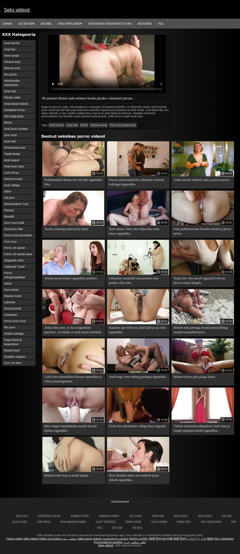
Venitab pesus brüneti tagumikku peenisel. (70, 278)
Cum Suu (10, 241)
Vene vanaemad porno (73, 522)
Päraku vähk (12, 97)
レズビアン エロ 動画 (199, 538)
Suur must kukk (14, 222)
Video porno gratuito (89, 538)
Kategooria (145, 23)
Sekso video (181, 516)
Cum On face (12, 363)
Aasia (8, 283)
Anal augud (11, 160)
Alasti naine (20, 522)
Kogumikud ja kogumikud (13, 342)
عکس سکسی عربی (134, 542)
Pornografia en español (108, 542)
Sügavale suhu (14, 260)
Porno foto (184, 522)
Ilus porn (9, 327)
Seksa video (205, 516)
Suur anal (10, 135)
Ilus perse (10, 74)
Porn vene (158, 516)
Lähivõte (9, 302)
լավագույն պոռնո (115, 538)
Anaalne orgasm (14, 356)
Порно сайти (14, 538)
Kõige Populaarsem (70, 23)
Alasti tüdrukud (105, 522)
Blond (8, 122)
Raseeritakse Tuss (16, 204)
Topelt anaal (12, 153)
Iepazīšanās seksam (49, 516)
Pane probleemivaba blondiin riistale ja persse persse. (202, 231)
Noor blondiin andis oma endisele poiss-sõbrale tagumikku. (134, 478)
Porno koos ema (14, 321)
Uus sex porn (26, 23)
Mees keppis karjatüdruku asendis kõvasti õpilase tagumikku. (70, 428)
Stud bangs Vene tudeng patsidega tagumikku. (138, 376)
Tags (161, 23)
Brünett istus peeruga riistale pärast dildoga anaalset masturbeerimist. (201, 330)
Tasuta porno (159, 522)
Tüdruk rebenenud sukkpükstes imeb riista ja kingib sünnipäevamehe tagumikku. (202, 428)
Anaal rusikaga (14, 333)
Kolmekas (10, 314)
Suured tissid (12, 308)
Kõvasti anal (12, 61)
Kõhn (7, 191)
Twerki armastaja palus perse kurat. (66, 229)
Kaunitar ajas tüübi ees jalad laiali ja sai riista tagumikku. (137, 330)
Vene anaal (11, 55)
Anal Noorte (12, 43)
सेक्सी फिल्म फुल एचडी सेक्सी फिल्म (167, 538)
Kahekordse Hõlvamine (12, 83)
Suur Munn (11, 289)
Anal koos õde (13, 229)
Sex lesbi (117, 528)
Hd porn (9, 197)
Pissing (9, 210)
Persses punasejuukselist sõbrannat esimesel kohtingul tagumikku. (136, 182)
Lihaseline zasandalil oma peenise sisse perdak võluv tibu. (133, 280)
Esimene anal (13, 178)
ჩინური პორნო (138, 538)
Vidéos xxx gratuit (50, 538)
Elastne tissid (12, 296)
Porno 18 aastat (14, 247)
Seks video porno (211, 522)
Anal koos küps (14, 166)
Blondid (9, 216)
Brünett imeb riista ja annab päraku (66, 475)
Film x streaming (224, 538)
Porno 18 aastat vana (18, 254)
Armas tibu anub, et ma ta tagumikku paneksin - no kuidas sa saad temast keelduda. (73, 330)
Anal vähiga (11, 185)
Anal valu (10, 91)
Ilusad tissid (11, 350)
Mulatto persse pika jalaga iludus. (195, 376)
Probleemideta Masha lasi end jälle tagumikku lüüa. (73, 182)
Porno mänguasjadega (14, 275)
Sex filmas (135, 516)
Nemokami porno (109, 516)
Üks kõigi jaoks (14, 116)
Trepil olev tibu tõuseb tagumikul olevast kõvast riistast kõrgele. (199, 280)
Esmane (7, 23)
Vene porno (43, 522)
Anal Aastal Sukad (16, 103)
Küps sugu (22, 516)
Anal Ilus (9, 49)
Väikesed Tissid (14, 266)
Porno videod (133, 522)
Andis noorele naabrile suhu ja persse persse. (202, 179)
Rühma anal (12, 68)
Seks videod (17, 9)
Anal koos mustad (15, 128)
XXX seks (227, 516)
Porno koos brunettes (18, 235)
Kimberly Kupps (80, 516)
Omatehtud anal (14, 147)
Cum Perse (11, 172)
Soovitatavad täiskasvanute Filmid (110, 23)
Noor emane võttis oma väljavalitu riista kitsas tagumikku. (134, 231)
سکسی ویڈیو (68, 538)
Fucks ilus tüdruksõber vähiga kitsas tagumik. (137, 426)
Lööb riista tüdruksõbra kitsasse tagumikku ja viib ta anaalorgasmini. (73, 379)
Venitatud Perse (14, 110)
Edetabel (46, 23)
